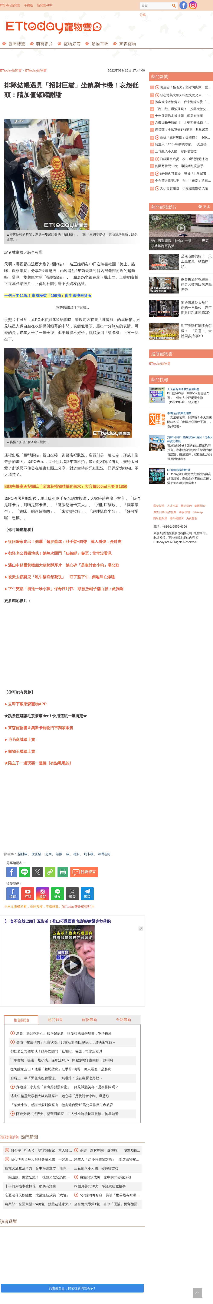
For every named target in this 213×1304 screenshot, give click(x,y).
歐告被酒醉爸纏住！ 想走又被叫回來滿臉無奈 (197, 284)
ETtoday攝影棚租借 (178, 469)
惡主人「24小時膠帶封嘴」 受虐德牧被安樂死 (180, 144)
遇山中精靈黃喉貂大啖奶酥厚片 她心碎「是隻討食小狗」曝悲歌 (59, 1096)
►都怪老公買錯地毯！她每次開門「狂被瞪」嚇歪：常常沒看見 (58, 553)
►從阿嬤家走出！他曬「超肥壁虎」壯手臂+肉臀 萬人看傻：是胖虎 (62, 542)
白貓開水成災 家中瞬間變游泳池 (105, 1177)
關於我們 (186, 505)
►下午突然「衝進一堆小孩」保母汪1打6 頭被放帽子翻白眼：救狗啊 (64, 589)
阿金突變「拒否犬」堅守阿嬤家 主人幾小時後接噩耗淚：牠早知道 (67, 1114)
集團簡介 (200, 505)
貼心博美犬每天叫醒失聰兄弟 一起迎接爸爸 (180, 95)
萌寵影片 (44, 44)
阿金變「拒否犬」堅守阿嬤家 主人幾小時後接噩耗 (180, 87)
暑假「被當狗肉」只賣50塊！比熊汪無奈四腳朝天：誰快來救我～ (65, 1042)
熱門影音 (55, 1020)
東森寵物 (127, 44)
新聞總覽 (16, 44)
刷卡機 (89, 854)
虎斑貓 (36, 854)
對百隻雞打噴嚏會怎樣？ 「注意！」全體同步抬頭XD (196, 331)
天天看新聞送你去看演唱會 (183, 389)
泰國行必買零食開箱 (179, 413)
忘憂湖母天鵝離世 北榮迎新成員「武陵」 (37, 1195)
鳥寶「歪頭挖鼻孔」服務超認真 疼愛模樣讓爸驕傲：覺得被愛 (64, 1033)
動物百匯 (99, 44)
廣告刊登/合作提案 (164, 512)
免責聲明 (191, 518)
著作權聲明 (177, 518)
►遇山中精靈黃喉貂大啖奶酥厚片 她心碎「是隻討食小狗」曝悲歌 (61, 565)
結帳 (59, 854)
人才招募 (172, 505)
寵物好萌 (71, 44)
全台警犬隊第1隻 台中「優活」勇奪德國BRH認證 (180, 181)
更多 (204, 207)
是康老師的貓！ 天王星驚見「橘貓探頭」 (196, 261)
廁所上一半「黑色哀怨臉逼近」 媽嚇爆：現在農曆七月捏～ (56, 1078)
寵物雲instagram (193, 5)
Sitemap (198, 512)
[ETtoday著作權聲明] (76, 906)
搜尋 (174, 6)
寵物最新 (89, 1020)
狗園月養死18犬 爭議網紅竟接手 (100, 1186)
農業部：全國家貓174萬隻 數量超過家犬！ (38, 1204)
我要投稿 (158, 505)
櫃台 (76, 854)
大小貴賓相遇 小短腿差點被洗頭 (181, 188)
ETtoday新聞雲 (10, 5)
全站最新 (123, 1020)
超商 (48, 854)
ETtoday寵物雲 (54, 27)
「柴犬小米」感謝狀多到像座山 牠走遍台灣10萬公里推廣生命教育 (61, 1105)
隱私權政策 (160, 518)
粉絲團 (183, 5)
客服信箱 (184, 512)
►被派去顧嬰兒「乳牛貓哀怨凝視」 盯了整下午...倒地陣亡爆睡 (59, 577)
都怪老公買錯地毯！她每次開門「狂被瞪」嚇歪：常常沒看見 (56, 1051)
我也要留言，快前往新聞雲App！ (72, 1288)
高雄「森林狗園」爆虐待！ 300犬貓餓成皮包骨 (180, 137)
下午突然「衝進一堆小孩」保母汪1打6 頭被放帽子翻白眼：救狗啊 (61, 1060)
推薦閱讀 (21, 1020)
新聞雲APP (44, 5)
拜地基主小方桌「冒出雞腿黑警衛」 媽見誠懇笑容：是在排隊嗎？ (67, 1087)
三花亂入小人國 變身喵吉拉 (96, 1168)
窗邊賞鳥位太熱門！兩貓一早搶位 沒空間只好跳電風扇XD (196, 308)
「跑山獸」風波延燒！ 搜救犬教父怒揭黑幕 (179, 109)
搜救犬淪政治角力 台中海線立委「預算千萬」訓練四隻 (179, 102)
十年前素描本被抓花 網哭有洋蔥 (30, 1186)
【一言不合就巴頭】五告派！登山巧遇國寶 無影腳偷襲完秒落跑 (56, 921)
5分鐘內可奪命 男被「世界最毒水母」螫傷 (180, 174)
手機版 (28, 5)
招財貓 (22, 854)
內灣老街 (104, 854)
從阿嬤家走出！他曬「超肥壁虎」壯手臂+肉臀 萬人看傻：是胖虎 (60, 1069)
